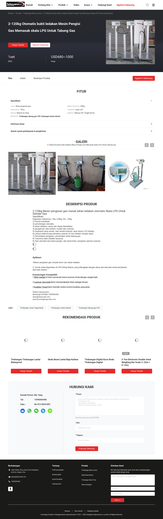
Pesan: (79, 394)
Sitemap (67, 511)
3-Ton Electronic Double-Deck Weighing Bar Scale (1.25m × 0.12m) (136, 362)
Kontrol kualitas (57, 479)
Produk (18, 13)
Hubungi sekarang (87, 448)
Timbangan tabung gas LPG (89, 308)
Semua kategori (87, 484)
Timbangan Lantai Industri (61, 308)
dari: (78, 423)
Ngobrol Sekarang (40, 45)
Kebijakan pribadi (92, 511)
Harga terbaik (18, 45)
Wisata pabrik (56, 474)
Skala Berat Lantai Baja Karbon (63, 359)
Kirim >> (117, 500)
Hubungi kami (56, 484)
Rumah (11, 13)
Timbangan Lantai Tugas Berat (31, 308)
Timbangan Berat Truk (89, 480)
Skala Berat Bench (87, 475)
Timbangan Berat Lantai (32, 13)
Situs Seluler (79, 511)
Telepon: (79, 435)
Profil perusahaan (58, 470)
